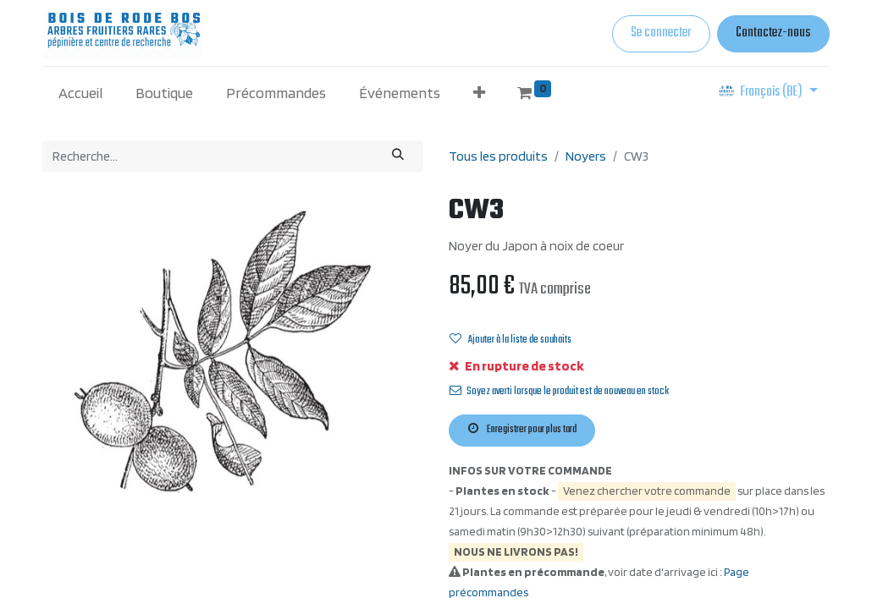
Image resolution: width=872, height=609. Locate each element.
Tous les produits (498, 156)
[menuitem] (80, 93)
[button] (478, 93)
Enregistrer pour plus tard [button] (522, 429)
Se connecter (661, 33)
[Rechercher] (398, 156)
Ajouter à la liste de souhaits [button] (510, 340)
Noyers (586, 156)
